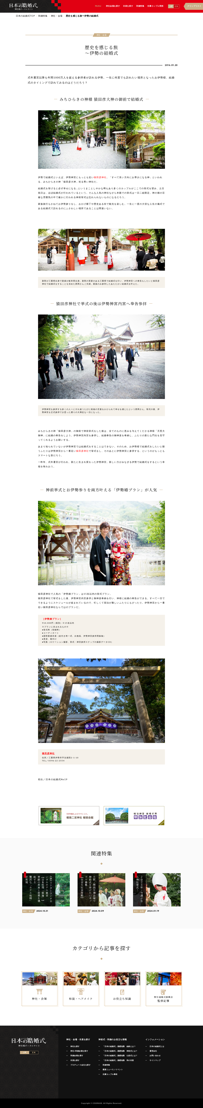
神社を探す (75, 1046)
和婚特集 (106, 1065)
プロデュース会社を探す (80, 1065)
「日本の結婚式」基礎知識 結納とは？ (119, 1046)
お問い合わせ (155, 1056)
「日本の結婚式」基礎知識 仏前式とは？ (120, 1056)
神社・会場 (28, 911)
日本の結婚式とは (157, 1046)
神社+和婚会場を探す (79, 1051)
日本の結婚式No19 (57, 779)
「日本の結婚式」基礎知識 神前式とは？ (120, 1051)
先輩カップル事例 (110, 1074)
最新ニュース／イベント (113, 1069)
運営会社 (153, 1051)
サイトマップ (155, 1060)
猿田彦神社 (100, 177)
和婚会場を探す (76, 1056)
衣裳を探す (75, 1060)
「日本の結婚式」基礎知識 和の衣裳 (118, 1060)
